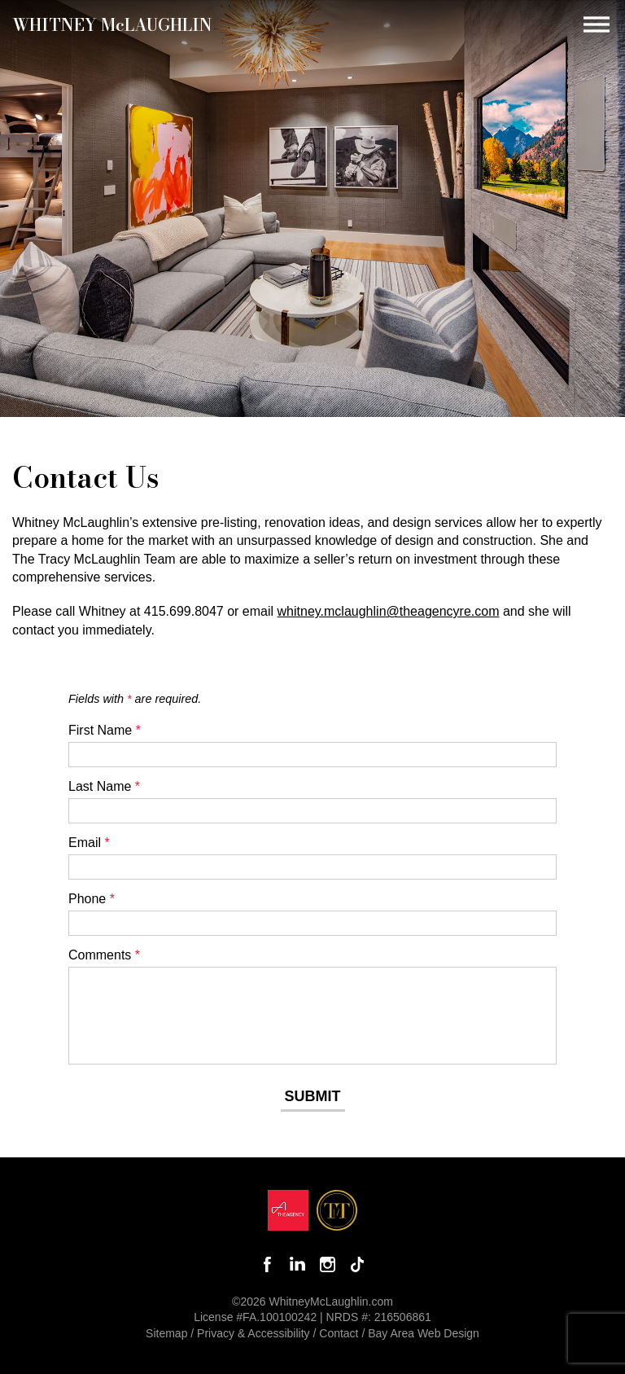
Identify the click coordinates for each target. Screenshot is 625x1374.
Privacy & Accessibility (253, 1333)
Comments (104, 955)
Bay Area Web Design (423, 1333)
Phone (91, 899)
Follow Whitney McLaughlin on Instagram (327, 1264)
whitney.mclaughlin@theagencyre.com (389, 611)
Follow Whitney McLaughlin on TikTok (357, 1264)
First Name (104, 730)
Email (89, 842)
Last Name (104, 786)
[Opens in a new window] (288, 1214)
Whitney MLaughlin (112, 24)
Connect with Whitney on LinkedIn (297, 1264)
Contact (338, 1333)
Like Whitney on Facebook (267, 1264)
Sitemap (166, 1333)
